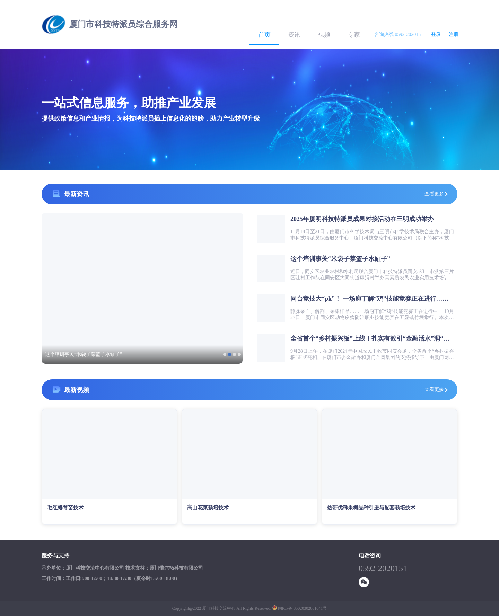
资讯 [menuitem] (294, 34)
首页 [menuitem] (264, 34)
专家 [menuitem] (354, 34)
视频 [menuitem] (324, 34)
